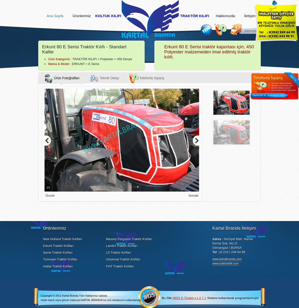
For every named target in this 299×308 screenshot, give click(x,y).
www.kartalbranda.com (227, 259)
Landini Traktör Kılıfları (121, 246)
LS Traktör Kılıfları (118, 252)
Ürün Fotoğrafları (61, 78)
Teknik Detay (104, 78)
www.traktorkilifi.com (225, 263)
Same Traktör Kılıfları (58, 252)
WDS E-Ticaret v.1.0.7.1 (189, 298)
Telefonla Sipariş (146, 78)
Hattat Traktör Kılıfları (58, 266)
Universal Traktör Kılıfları (123, 259)
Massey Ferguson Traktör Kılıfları (129, 239)
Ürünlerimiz (82, 16)
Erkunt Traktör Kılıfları (58, 246)
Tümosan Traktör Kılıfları (60, 259)
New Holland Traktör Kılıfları (62, 239)
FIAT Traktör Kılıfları (120, 266)
